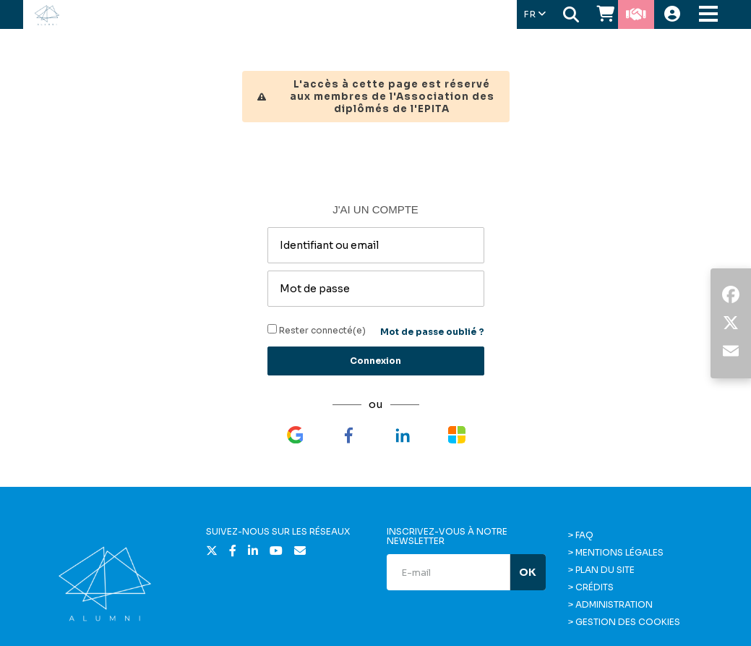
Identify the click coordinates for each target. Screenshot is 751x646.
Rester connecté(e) (316, 330)
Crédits (594, 587)
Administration (614, 604)
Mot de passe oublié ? (432, 331)
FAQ (584, 535)
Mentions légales (619, 552)
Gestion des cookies (627, 621)
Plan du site (605, 569)
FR (534, 14)
